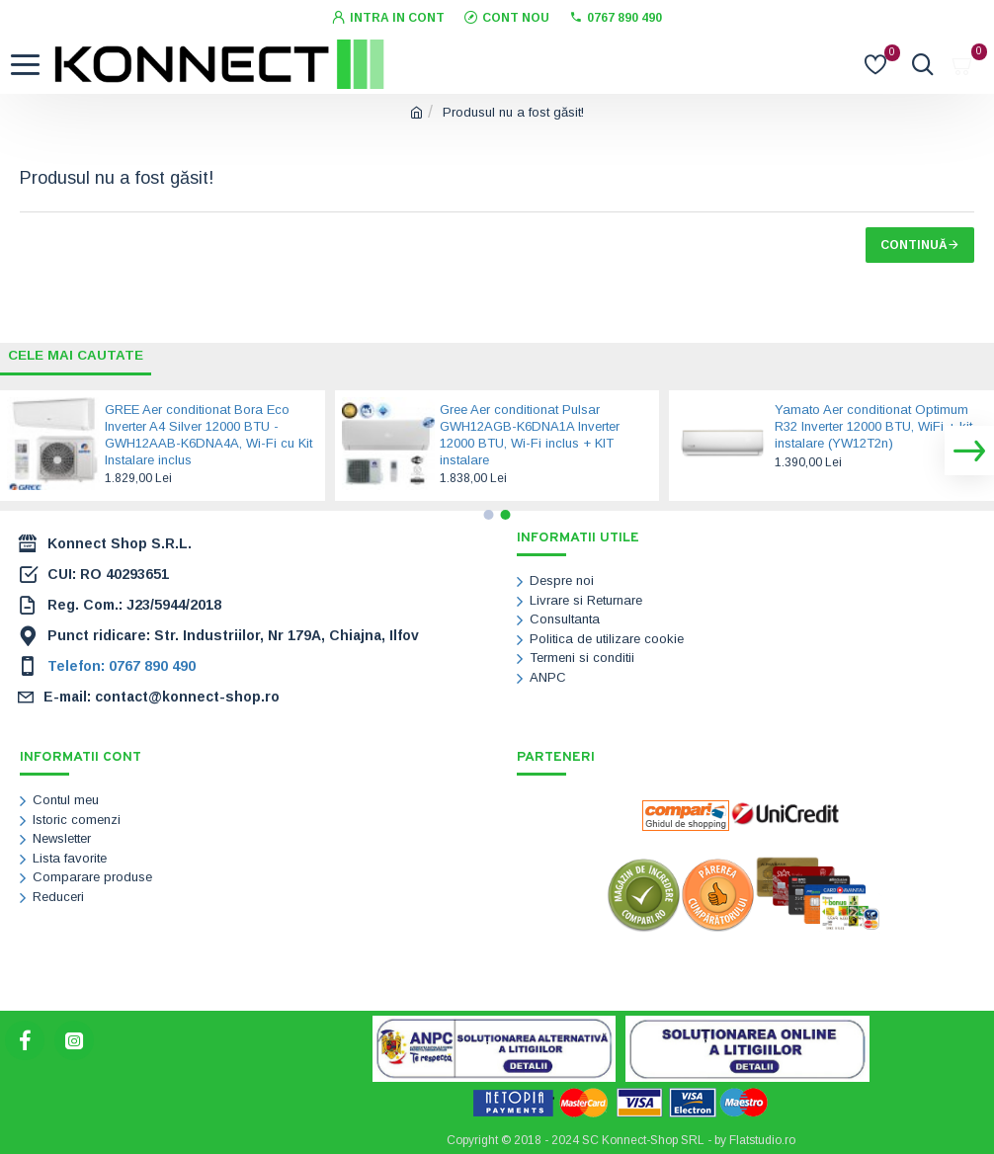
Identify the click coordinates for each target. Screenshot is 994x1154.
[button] (969, 450)
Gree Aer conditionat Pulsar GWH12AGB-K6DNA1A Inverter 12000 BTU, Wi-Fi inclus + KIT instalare (530, 434)
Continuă (914, 245)
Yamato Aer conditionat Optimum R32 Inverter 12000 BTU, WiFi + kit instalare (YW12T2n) (873, 426)
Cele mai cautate (78, 355)
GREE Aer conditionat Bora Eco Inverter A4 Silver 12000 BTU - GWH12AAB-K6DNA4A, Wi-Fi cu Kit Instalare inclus (208, 434)
